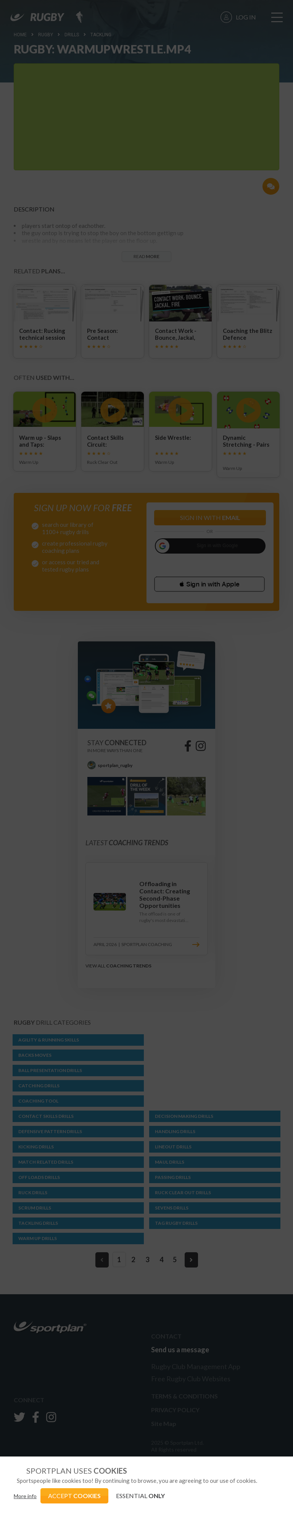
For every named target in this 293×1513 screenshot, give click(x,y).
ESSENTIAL (140, 1495)
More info (25, 1496)
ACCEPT (74, 1495)
